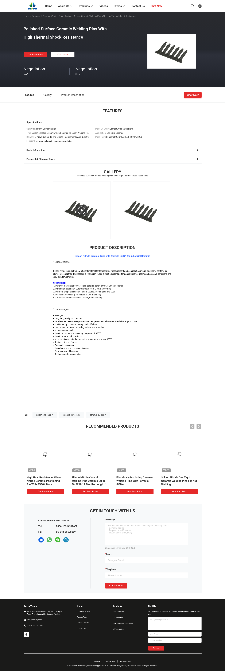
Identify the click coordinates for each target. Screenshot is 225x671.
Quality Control (83, 623)
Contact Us (81, 628)
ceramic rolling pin (44, 415)
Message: (110, 519)
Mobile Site (110, 661)
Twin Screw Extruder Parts (123, 624)
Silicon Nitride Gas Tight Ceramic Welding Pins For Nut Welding (179, 481)
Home (26, 16)
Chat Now (62, 54)
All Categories (118, 629)
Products (36, 16)
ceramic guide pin (98, 415)
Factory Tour (82, 617)
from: (109, 554)
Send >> (156, 648)
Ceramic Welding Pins (53, 16)
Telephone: (111, 569)
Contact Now (116, 585)
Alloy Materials (118, 612)
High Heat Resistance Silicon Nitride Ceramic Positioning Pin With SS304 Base (44, 481)
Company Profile (83, 611)
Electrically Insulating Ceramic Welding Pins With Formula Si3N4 (134, 481)
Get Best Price (35, 54)
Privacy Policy (125, 661)
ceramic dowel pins (71, 415)
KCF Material (118, 618)
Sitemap (97, 661)
